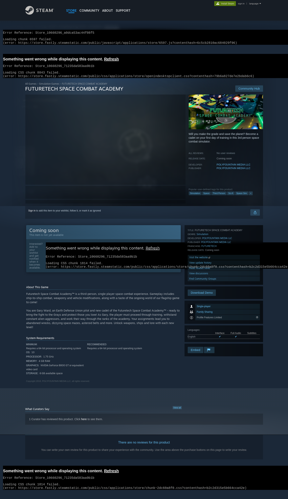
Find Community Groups (202, 340)
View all (177, 414)
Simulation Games (49, 88)
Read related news (199, 330)
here (84, 425)
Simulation (195, 198)
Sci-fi (230, 198)
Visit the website (200, 319)
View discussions (198, 335)
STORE (71, 10)
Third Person (219, 198)
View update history (200, 324)
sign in (241, 3)
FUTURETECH (209, 308)
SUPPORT (123, 10)
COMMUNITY (89, 10)
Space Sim (241, 198)
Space (206, 198)
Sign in (32, 215)
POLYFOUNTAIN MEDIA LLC (234, 169)
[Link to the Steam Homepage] (42, 13)
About (107, 10)
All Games (30, 88)
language (253, 3)
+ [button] (250, 198)
